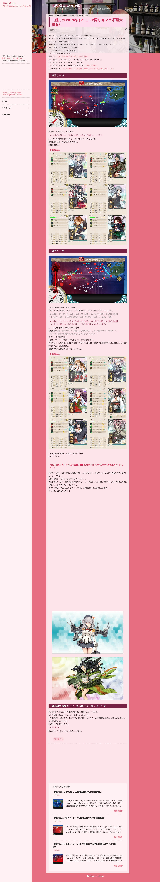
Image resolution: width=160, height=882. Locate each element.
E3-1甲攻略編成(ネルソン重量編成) (17, 6)
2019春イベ (58, 739)
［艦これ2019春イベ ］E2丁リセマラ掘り (72, 56)
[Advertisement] (138, 47)
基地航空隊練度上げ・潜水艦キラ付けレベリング (95, 69)
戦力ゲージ (68, 69)
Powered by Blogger (96, 876)
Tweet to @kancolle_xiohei (12, 95)
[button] (125, 29)
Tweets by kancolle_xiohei (11, 93)
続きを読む (118, 811)
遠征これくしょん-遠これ (12, 58)
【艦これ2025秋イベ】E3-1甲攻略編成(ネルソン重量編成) (79, 818)
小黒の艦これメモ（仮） (67, 5)
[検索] (144, 6)
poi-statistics (91, 66)
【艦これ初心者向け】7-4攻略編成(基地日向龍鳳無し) (77, 792)
